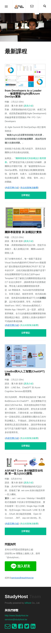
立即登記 (25, 195)
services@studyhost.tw (16, 619)
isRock (28, 603)
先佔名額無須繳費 (29, 325)
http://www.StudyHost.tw (16, 615)
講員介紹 (28, 106)
